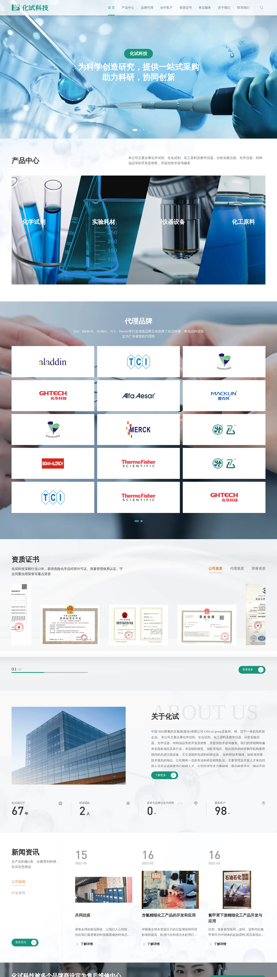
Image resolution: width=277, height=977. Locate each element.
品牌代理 (147, 7)
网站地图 (232, 971)
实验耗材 (141, 927)
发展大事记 (235, 934)
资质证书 (185, 7)
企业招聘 (258, 927)
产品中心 (128, 7)
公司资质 (215, 453)
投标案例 (187, 927)
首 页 (111, 7)
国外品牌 (164, 927)
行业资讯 (18, 777)
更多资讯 (26, 826)
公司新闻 (18, 766)
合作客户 (166, 7)
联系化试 (258, 919)
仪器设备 (141, 934)
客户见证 (187, 919)
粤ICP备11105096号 (140, 971)
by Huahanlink (256, 971)
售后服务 (205, 7)
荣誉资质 (258, 453)
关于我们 (224, 7)
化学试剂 (141, 919)
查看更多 (253, 553)
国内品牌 (164, 919)
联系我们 (243, 7)
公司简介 (233, 919)
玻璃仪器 (141, 950)
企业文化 (233, 927)
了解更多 (165, 659)
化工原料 (141, 942)
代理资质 (237, 453)
